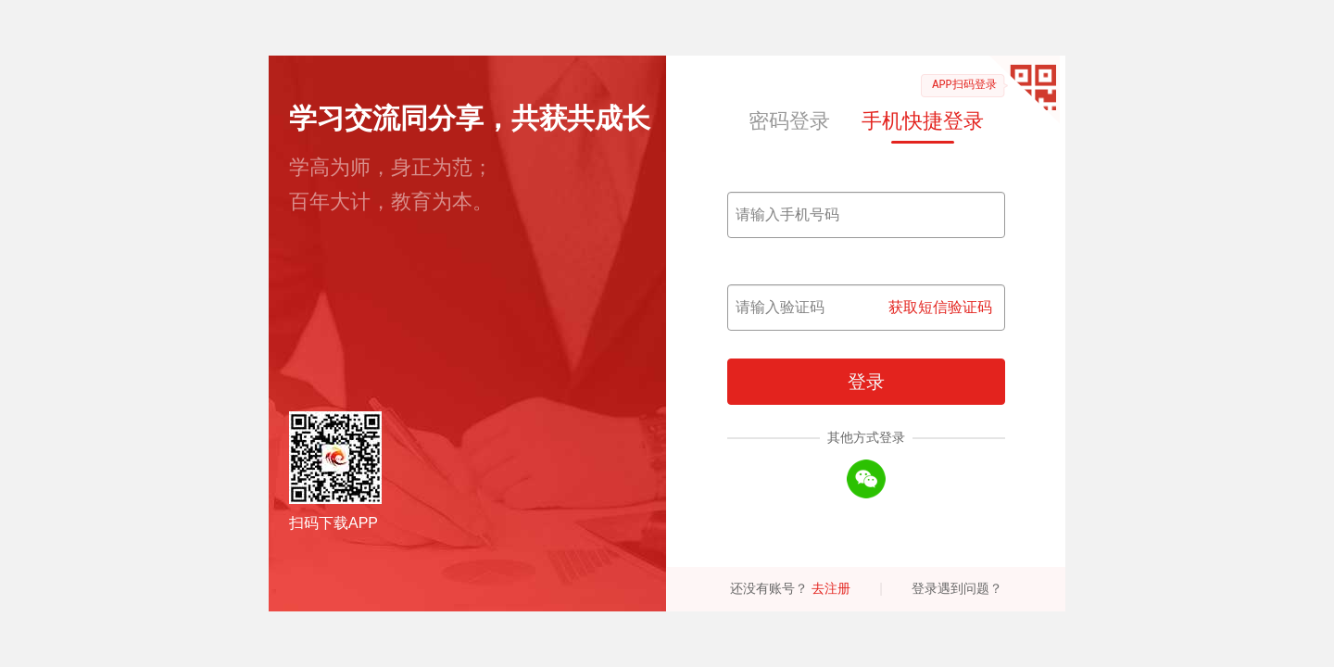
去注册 (831, 588)
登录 (866, 381)
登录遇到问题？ (957, 588)
